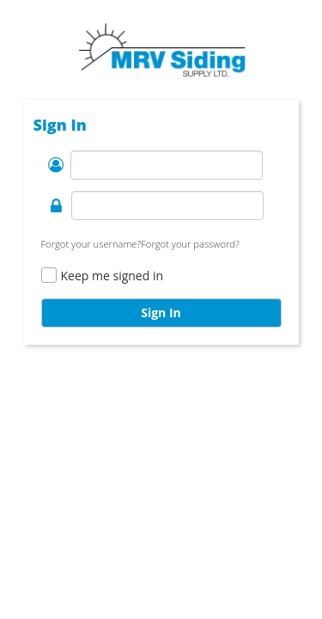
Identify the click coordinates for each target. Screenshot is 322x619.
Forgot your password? (190, 243)
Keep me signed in (112, 275)
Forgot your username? (91, 243)
